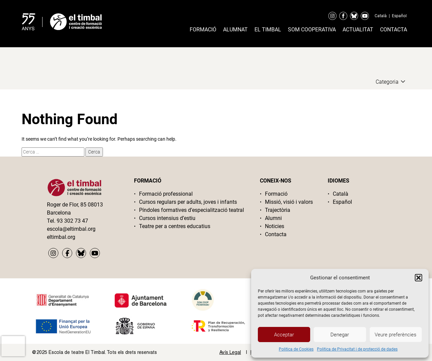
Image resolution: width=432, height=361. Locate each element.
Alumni (273, 218)
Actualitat (358, 29)
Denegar (339, 335)
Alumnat (235, 29)
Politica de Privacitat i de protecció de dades (357, 349)
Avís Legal (230, 352)
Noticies (274, 226)
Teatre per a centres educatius (174, 226)
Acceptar (284, 335)
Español (399, 15)
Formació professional (166, 194)
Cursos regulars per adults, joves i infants (188, 202)
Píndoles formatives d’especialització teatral (191, 210)
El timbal (267, 29)
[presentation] (13, 346)
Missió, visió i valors (289, 202)
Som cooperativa (312, 29)
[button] (418, 277)
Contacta (393, 29)
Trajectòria (277, 210)
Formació (203, 29)
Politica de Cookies (296, 349)
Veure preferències (395, 335)
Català (381, 15)
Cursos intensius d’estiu (167, 218)
